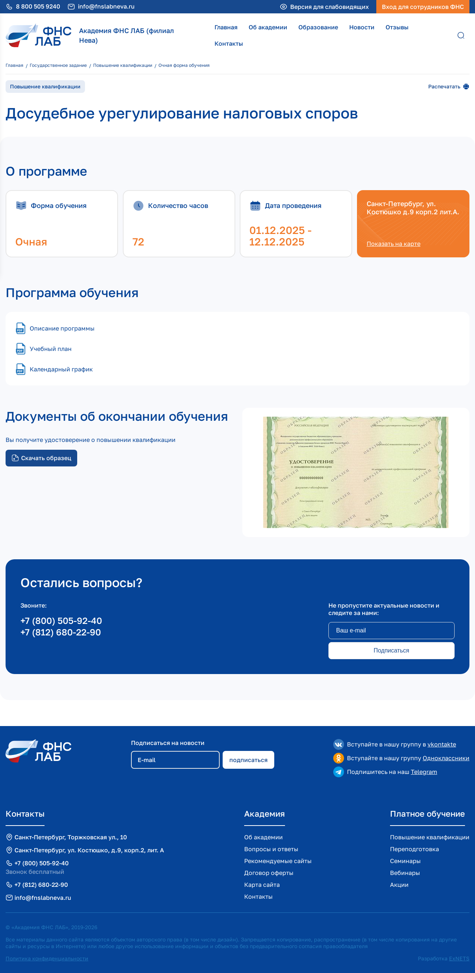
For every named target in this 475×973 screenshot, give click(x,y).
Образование (318, 27)
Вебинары (405, 872)
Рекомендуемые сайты (278, 861)
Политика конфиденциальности (47, 958)
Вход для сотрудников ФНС (423, 6)
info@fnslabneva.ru (106, 6)
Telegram (424, 771)
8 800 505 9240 (38, 6)
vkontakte (442, 744)
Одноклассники (446, 758)
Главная (226, 27)
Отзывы (397, 27)
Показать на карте (393, 243)
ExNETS (459, 958)
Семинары (405, 861)
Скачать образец (41, 458)
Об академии (268, 27)
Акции (399, 884)
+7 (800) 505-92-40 (61, 620)
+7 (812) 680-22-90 (60, 632)
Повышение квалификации (429, 837)
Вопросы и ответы (271, 849)
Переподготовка (414, 849)
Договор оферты (269, 872)
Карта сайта (262, 884)
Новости (361, 27)
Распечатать (448, 86)
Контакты (228, 43)
